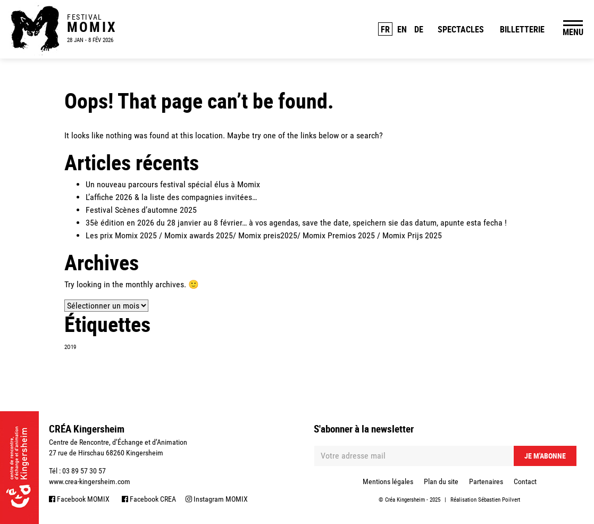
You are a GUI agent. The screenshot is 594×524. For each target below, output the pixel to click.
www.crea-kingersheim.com (89, 481)
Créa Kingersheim (405, 499)
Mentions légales (388, 481)
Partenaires (486, 481)
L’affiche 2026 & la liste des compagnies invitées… (171, 197)
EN (402, 29)
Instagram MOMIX (217, 499)
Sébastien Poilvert (499, 499)
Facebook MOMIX (79, 499)
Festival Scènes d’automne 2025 (141, 210)
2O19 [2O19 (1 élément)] (70, 347)
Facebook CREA (149, 499)
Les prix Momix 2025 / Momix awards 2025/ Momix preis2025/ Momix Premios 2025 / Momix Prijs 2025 (264, 235)
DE (418, 29)
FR (385, 29)
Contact (525, 481)
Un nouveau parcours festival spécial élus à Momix (173, 184)
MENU (573, 32)
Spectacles (461, 29)
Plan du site (441, 481)
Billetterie (522, 29)
